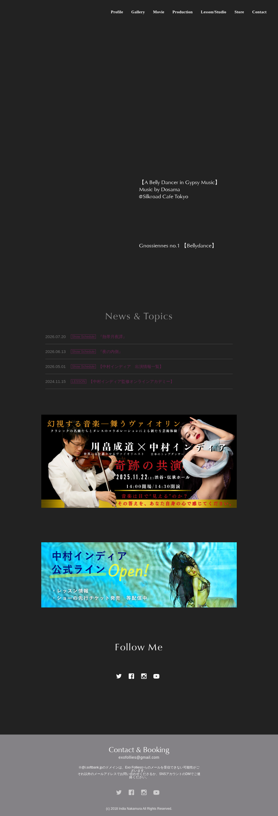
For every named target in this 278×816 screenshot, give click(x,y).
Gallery (138, 12)
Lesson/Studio (213, 12)
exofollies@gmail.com (139, 757)
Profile (117, 12)
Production (182, 12)
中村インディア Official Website (19, 12)
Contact (259, 12)
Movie (158, 12)
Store (239, 12)
